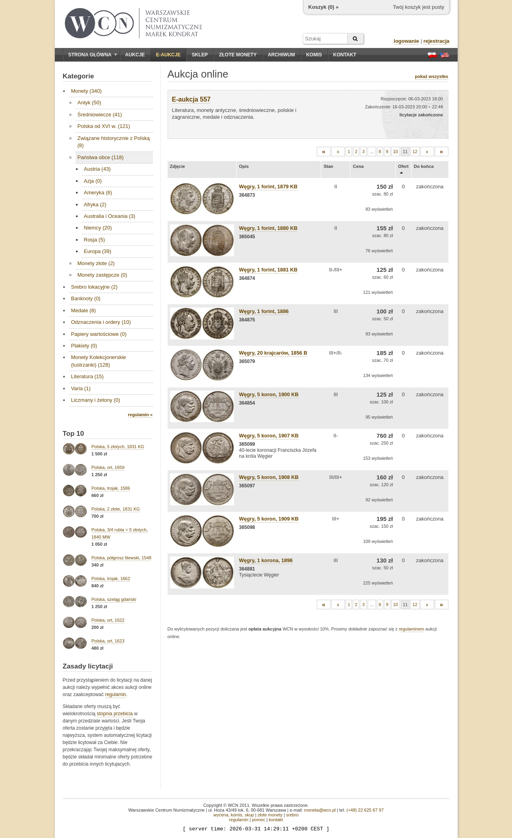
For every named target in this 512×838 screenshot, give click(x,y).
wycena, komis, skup (233, 814)
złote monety (270, 814)
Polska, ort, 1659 (108, 467)
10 (395, 151)
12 (414, 151)
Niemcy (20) (98, 228)
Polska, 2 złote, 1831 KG (116, 509)
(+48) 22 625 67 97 (365, 810)
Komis (314, 55)
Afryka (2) (95, 205)
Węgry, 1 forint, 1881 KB (268, 270)
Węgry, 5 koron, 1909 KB (269, 519)
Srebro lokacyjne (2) (94, 287)
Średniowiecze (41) (100, 115)
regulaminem (411, 629)
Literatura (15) (87, 376)
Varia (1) (81, 388)
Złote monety (237, 55)
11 (405, 151)
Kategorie (78, 76)
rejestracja (436, 41)
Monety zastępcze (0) (102, 275)
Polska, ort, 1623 (108, 640)
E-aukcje (168, 55)
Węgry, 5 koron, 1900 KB (269, 394)
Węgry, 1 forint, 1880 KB (268, 228)
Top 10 (73, 433)
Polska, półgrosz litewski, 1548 (122, 557)
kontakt (276, 819)
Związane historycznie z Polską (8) (114, 141)
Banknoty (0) (86, 298)
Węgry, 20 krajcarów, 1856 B (273, 353)
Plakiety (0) (84, 346)
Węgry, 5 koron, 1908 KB (269, 477)
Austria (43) (97, 169)
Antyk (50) (89, 103)
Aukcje (135, 55)
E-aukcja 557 (191, 99)
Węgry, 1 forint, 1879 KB (268, 187)
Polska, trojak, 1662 (111, 578)
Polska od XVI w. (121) (104, 126)
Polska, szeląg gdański (114, 599)
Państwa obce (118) (101, 157)
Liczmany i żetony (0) (95, 400)
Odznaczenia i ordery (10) (101, 322)
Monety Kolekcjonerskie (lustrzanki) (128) (98, 360)
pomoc (258, 819)
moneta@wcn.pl (320, 810)
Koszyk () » (323, 7)
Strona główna (92, 55)
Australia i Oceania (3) (110, 216)
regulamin (115, 694)
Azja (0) (93, 181)
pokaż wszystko (431, 76)
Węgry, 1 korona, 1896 (266, 560)
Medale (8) (83, 310)
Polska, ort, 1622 (108, 620)
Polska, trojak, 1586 (111, 488)
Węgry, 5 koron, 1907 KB (269, 436)
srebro (292, 814)
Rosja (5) (94, 240)
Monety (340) (86, 91)
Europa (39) (98, 251)
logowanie (406, 41)
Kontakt (344, 55)
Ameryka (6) (98, 193)
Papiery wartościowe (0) (99, 334)
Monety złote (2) (96, 263)
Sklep (200, 55)
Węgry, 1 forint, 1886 (264, 311)
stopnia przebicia (115, 713)
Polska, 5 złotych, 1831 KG (118, 446)
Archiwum (281, 55)
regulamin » (140, 414)
